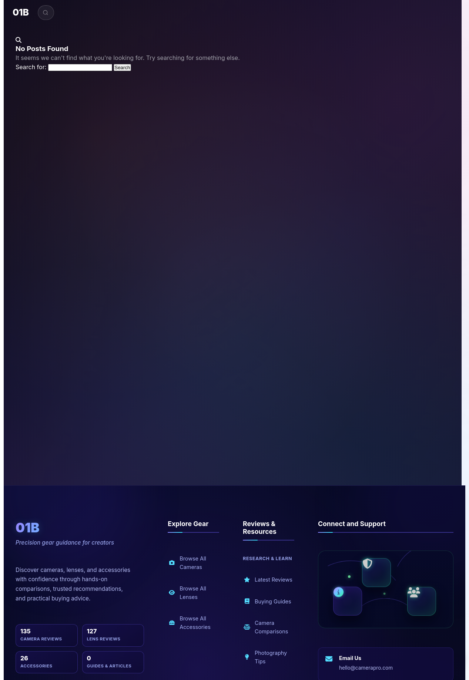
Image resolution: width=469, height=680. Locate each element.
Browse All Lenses (187, 592)
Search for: (31, 67)
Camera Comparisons (266, 627)
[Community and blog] (421, 602)
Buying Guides (267, 601)
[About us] (347, 600)
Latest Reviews (268, 580)
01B (21, 12)
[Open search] (46, 12)
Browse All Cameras (187, 562)
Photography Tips (265, 657)
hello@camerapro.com (366, 668)
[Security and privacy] (376, 573)
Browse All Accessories (189, 622)
